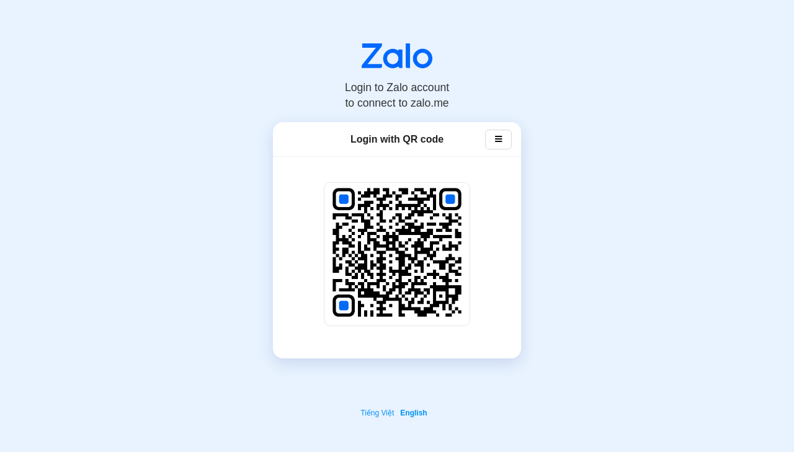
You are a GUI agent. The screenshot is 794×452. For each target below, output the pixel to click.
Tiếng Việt (377, 413)
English (413, 413)
